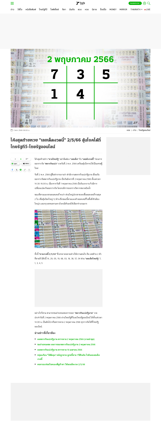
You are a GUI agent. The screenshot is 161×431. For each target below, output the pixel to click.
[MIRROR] (123, 10)
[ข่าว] (12, 10)
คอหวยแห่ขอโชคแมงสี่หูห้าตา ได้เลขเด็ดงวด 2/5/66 (61, 364)
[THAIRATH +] (136, 10)
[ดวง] (80, 10)
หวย (128, 130)
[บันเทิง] (72, 10)
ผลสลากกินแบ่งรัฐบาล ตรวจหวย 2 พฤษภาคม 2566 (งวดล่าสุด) (65, 339)
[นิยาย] (94, 10)
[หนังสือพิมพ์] (31, 10)
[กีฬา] (64, 10)
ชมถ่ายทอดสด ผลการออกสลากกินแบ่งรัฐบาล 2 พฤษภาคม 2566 (66, 344)
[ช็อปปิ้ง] (103, 10)
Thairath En (135, 3)
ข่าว (134, 130)
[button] (12, 169)
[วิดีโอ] (19, 10)
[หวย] (87, 10)
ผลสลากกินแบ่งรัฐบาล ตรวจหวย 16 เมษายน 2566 (59, 350)
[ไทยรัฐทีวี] (43, 10)
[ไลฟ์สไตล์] (55, 10)
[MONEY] (113, 10)
